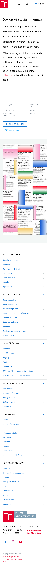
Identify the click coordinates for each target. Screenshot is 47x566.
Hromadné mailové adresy (13, 473)
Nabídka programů (10, 260)
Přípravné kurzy (9, 273)
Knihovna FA (8, 491)
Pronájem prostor (10, 398)
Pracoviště (7, 446)
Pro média (7, 437)
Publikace (6, 362)
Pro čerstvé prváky (10, 309)
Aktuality (6, 420)
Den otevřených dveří (11, 269)
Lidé (4, 429)
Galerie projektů (9, 335)
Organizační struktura (11, 424)
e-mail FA (6, 469)
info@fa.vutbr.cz (34, 533)
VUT (7, 486)
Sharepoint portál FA (11, 482)
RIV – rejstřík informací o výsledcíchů (18, 371)
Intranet (6, 477)
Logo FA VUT (8, 406)
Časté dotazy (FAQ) (11, 278)
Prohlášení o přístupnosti (11, 557)
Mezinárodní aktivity (11, 393)
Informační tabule (10, 433)
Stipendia (6, 326)
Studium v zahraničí (11, 318)
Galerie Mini (7, 451)
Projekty (6, 358)
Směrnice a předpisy (11, 322)
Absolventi (10, 504)
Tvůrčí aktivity (8, 353)
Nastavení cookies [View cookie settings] (9, 562)
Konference (7, 366)
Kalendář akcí (8, 500)
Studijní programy (10, 304)
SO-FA (5, 495)
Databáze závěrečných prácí (14, 331)
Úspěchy (6, 349)
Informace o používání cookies (13, 559)
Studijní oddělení (9, 300)
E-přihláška (7, 287)
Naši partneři (8, 389)
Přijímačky (7, 264)
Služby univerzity (9, 402)
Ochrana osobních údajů (12, 455)
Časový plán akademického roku (16, 313)
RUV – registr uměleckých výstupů (16, 375)
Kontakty (6, 442)
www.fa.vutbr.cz (34, 530)
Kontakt (6, 282)
